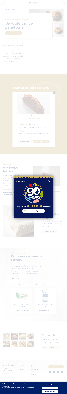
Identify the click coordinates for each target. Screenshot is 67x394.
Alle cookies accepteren (50, 391)
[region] (33, 388)
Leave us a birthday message (33, 211)
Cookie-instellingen (50, 384)
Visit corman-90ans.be (33, 215)
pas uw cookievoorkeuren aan (28, 387)
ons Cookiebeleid (18, 387)
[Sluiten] (65, 387)
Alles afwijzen (50, 388)
